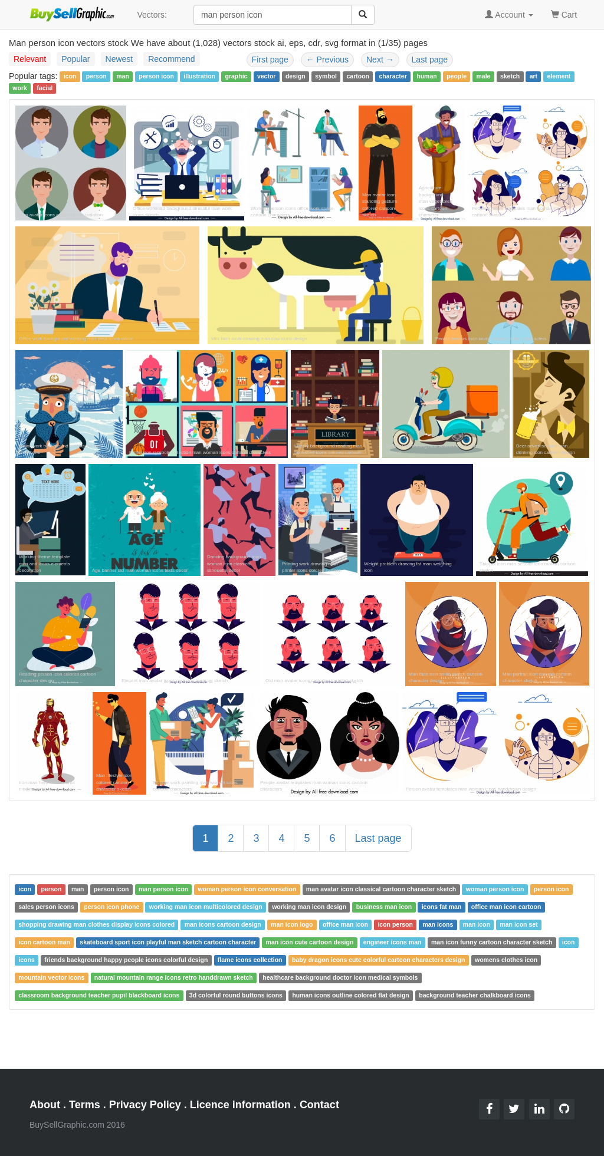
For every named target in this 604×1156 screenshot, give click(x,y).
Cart (564, 13)
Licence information (240, 1105)
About (44, 1105)
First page (270, 59)
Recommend (171, 59)
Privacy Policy (145, 1105)
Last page (430, 59)
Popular (75, 59)
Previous (327, 59)
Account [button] (509, 14)
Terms (84, 1105)
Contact (319, 1105)
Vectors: (152, 14)
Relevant (30, 59)
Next (380, 59)
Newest (119, 59)
